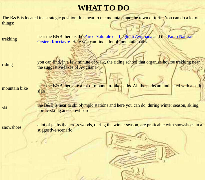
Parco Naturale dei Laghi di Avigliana (118, 36)
